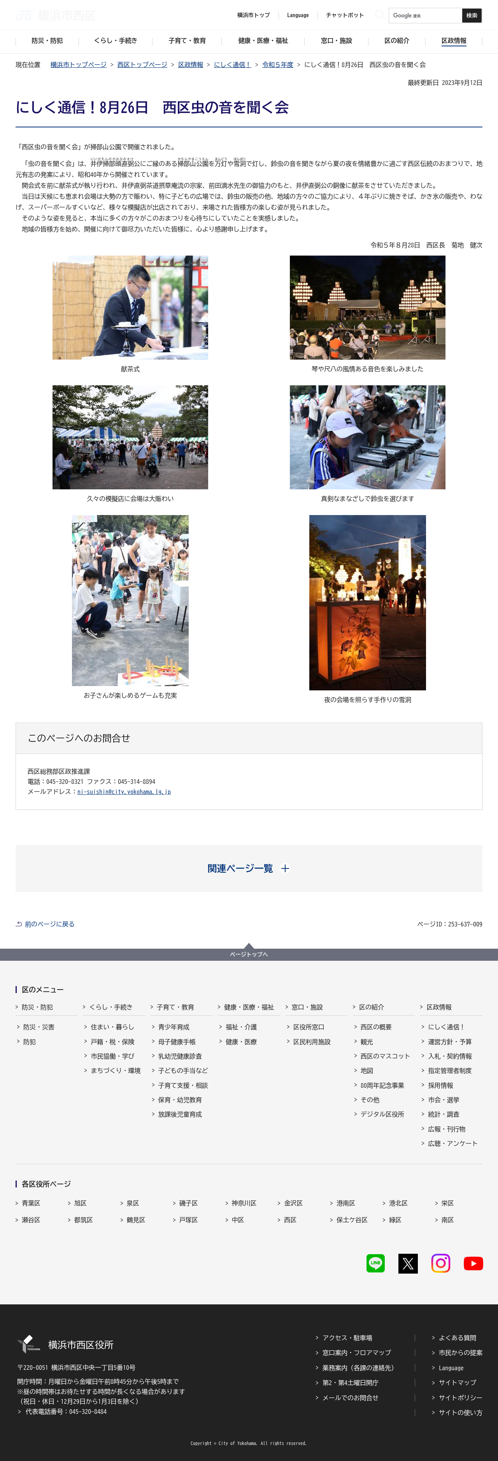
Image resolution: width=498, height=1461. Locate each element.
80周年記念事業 (382, 1085)
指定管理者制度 (450, 1071)
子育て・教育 (175, 1007)
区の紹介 (371, 1007)
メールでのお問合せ (351, 1398)
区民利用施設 (312, 1042)
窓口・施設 (307, 1007)
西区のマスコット (385, 1056)
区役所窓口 (308, 1027)
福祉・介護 (241, 1027)
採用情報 (440, 1085)
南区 (448, 1220)
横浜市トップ (253, 15)
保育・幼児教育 (180, 1100)
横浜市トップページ (79, 65)
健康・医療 (241, 1042)
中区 (238, 1220)
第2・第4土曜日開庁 (351, 1383)
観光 (367, 1042)
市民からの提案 (460, 1353)
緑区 (395, 1220)
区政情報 (190, 65)
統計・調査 (443, 1114)
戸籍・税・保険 (112, 1042)
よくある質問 (457, 1338)
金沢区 (293, 1203)
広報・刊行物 (446, 1129)
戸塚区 (188, 1220)
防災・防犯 (37, 1007)
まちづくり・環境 (115, 1071)
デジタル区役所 (382, 1114)
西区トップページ (142, 65)
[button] (249, 868)
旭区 (80, 1203)
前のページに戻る (50, 924)
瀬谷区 (31, 1220)
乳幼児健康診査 (180, 1056)
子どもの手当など (183, 1071)
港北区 (398, 1203)
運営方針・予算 (450, 1042)
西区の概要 (376, 1027)
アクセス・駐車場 (347, 1338)
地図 (367, 1071)
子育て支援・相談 (183, 1085)
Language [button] (298, 15)
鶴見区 (136, 1220)
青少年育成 (173, 1027)
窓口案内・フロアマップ (357, 1353)
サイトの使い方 (460, 1413)
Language (451, 1368)
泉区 (133, 1203)
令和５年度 (277, 65)
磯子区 (188, 1203)
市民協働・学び (112, 1056)
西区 (290, 1220)
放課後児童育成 (180, 1114)
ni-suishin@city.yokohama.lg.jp (124, 792)
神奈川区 (244, 1203)
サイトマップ (457, 1383)
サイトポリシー (460, 1398)
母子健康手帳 (177, 1042)
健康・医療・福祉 (249, 1007)
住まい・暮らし (112, 1027)
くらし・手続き (111, 1007)
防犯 (29, 1042)
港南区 (346, 1203)
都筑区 (83, 1220)
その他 (370, 1100)
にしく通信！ (232, 65)
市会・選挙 (443, 1100)
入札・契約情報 (450, 1056)
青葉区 (31, 1203)
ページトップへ (249, 954)
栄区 (448, 1203)
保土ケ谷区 (352, 1220)
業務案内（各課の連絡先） (360, 1368)
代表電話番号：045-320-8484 (66, 1411)
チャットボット (345, 15)
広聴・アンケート (453, 1143)
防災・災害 (38, 1027)
